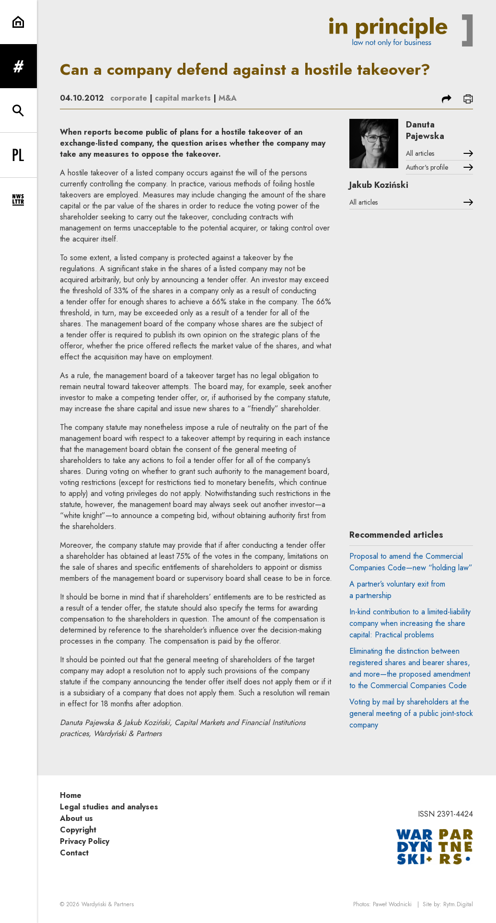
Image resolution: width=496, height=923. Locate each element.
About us (76, 818)
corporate (128, 98)
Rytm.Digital (458, 904)
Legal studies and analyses (109, 806)
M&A (228, 98)
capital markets (183, 98)
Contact (74, 852)
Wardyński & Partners (107, 904)
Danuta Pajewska (425, 130)
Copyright (78, 829)
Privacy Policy (84, 841)
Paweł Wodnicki (392, 904)
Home (70, 795)
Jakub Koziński (378, 185)
